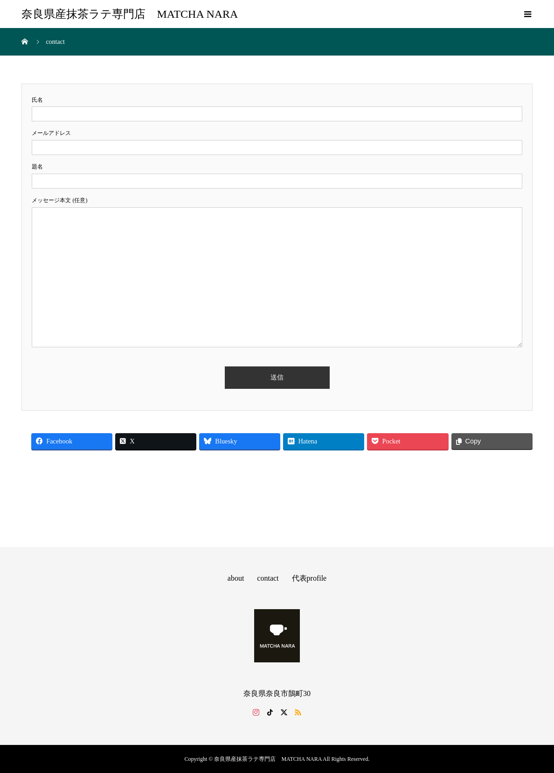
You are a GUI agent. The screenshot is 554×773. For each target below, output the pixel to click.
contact (267, 578)
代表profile (309, 578)
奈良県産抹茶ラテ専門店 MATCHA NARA (129, 14)
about (236, 578)
